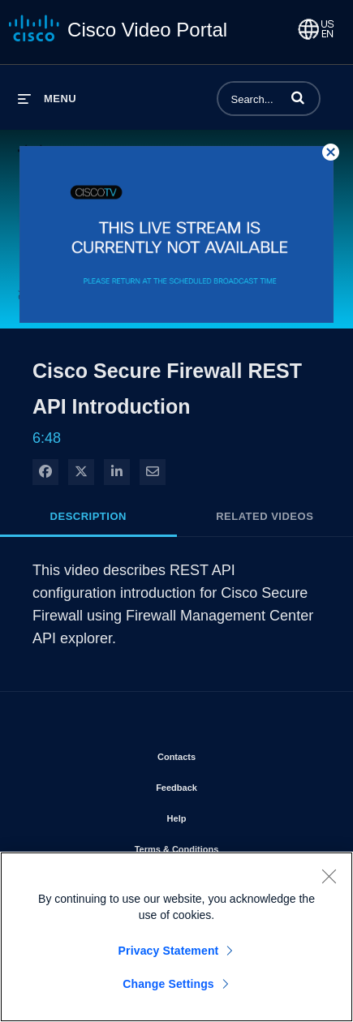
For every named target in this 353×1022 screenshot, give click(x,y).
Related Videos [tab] (264, 516)
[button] (297, 97)
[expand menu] (47, 98)
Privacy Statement (168, 953)
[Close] (329, 879)
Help (223, 815)
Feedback (223, 784)
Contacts (222, 753)
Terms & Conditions (223, 846)
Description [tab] (88, 516)
